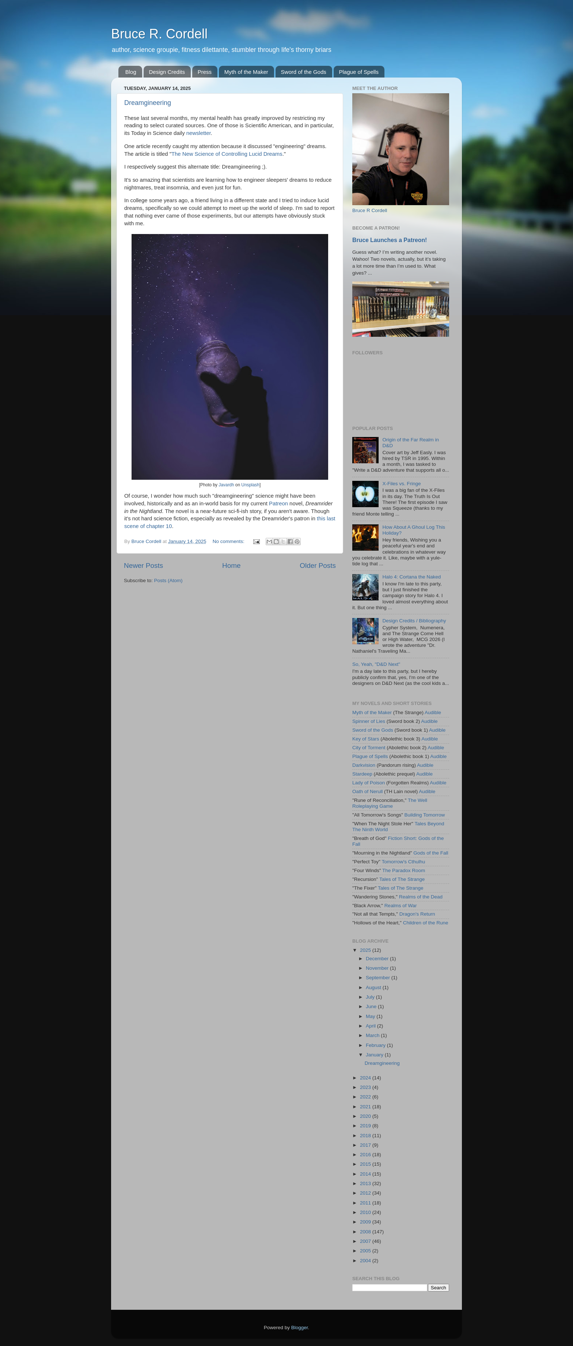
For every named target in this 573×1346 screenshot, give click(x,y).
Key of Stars (365, 739)
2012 (366, 1193)
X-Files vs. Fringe (401, 483)
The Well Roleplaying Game (389, 803)
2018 (366, 1135)
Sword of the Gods (303, 72)
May (371, 1016)
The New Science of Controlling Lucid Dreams (226, 154)
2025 (366, 950)
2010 (366, 1212)
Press (205, 72)
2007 (366, 1241)
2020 (366, 1116)
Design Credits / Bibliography (414, 620)
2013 (366, 1183)
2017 (366, 1145)
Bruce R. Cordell (159, 33)
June (372, 1006)
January (375, 1054)
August (374, 987)
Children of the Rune (425, 922)
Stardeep (362, 774)
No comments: (229, 541)
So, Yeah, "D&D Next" (376, 664)
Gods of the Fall (430, 853)
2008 (366, 1231)
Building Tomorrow (424, 815)
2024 (366, 1078)
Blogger (299, 1327)
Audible (433, 712)
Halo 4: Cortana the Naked (411, 577)
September (378, 977)
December (378, 958)
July (371, 997)
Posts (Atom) (168, 580)
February (376, 1045)
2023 (366, 1087)
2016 (366, 1154)
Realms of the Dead (421, 897)
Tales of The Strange (402, 879)
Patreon (278, 503)
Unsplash (250, 484)
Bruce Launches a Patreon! (389, 240)
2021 (366, 1106)
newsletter (198, 133)
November (378, 968)
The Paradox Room (403, 870)
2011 (366, 1203)
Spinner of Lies (368, 721)
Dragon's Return (417, 914)
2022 (366, 1097)
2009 (366, 1222)
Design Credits (167, 72)
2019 (366, 1125)
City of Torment (369, 747)
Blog (130, 72)
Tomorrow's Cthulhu (403, 861)
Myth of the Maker (246, 72)
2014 (366, 1174)
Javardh (226, 484)
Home (231, 565)
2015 (366, 1164)
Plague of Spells (359, 72)
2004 (366, 1260)
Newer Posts (143, 565)
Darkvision (363, 765)
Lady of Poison (368, 782)
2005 (366, 1250)
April (371, 1026)
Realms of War (400, 905)
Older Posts (318, 565)
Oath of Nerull (367, 791)
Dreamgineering (147, 102)
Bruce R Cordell (369, 210)
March (373, 1035)
